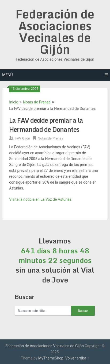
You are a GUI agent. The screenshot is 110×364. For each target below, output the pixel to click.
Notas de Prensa (37, 102)
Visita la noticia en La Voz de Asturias (40, 199)
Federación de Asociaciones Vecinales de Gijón (55, 31)
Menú (7, 75)
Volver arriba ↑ (77, 358)
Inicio (13, 102)
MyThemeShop (50, 358)
